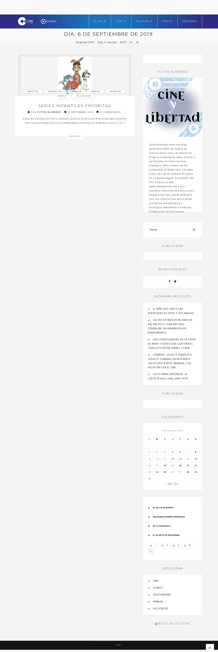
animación (55, 91)
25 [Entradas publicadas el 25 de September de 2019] (165, 472)
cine (156, 581)
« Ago (169, 483)
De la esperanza (162, 526)
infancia (115, 91)
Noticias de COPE (174, 623)
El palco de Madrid (163, 508)
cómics (158, 587)
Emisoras (190, 21)
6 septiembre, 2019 (78, 112)
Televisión (83, 96)
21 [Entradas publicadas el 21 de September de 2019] (188, 465)
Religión (144, 21)
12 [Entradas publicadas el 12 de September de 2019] (172, 459)
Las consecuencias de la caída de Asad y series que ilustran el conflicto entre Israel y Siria (172, 343)
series (62, 96)
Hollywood (160, 608)
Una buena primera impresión (169, 517)
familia (77, 91)
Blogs (100, 21)
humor (95, 91)
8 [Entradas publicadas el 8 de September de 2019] (195, 452)
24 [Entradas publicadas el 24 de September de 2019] (157, 472)
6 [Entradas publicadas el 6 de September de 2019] (180, 452)
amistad (32, 91)
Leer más (75, 136)
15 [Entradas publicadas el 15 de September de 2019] (195, 459)
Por (44, 112)
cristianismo (162, 594)
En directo (48, 21)
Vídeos (167, 21)
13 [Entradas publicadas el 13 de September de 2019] (180, 459)
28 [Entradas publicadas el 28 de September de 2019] (188, 472)
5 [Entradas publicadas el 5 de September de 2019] (172, 452)
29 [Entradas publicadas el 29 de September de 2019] (195, 472)
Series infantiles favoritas (74, 105)
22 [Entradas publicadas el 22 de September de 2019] (195, 465)
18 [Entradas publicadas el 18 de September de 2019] (165, 465)
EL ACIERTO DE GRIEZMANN (166, 535)
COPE (121, 21)
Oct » (176, 483)
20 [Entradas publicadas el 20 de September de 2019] (180, 465)
